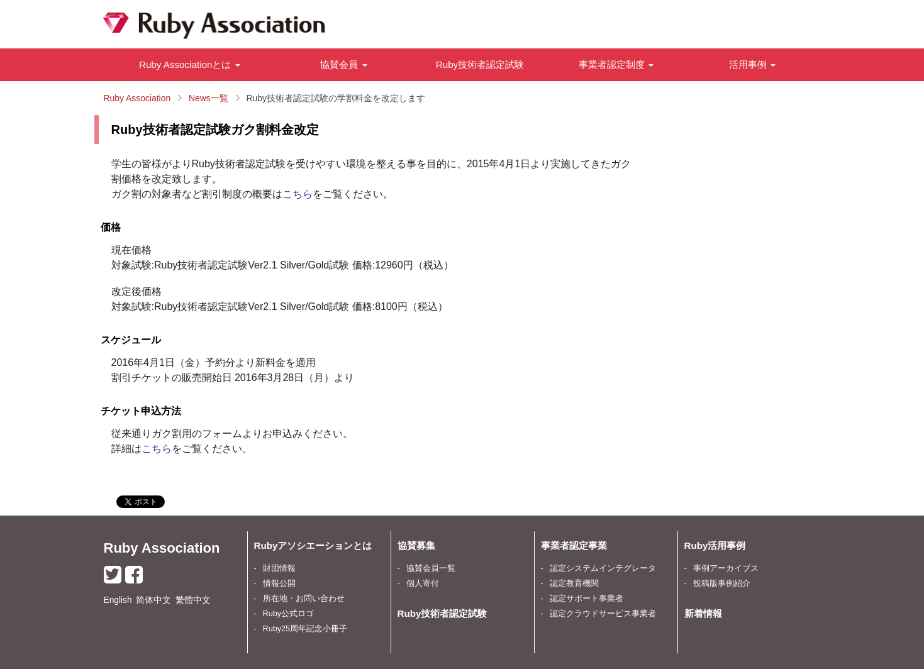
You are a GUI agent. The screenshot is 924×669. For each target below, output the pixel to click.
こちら (297, 194)
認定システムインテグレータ (603, 568)
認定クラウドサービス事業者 (603, 613)
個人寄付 (422, 583)
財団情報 (279, 568)
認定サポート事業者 (586, 598)
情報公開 (279, 583)
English (118, 600)
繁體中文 (193, 600)
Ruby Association (162, 548)
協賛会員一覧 (430, 568)
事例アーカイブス (726, 568)
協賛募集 (416, 545)
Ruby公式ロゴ (288, 613)
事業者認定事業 (574, 545)
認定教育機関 (574, 583)
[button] (190, 64)
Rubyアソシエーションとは (313, 545)
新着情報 (703, 613)
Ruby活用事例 (715, 545)
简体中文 (153, 600)
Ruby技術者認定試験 (480, 64)
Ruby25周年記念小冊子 (305, 628)
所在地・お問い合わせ (304, 598)
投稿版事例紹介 (721, 583)
